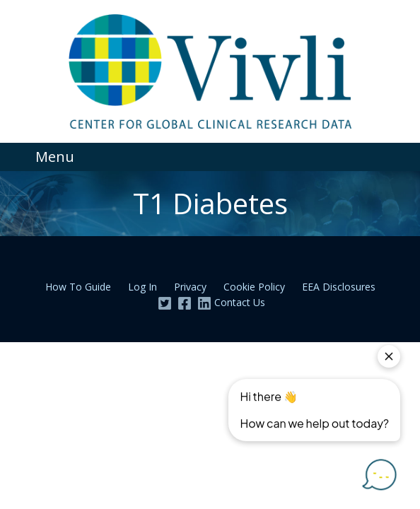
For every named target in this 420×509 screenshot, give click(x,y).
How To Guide (78, 286)
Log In (142, 286)
